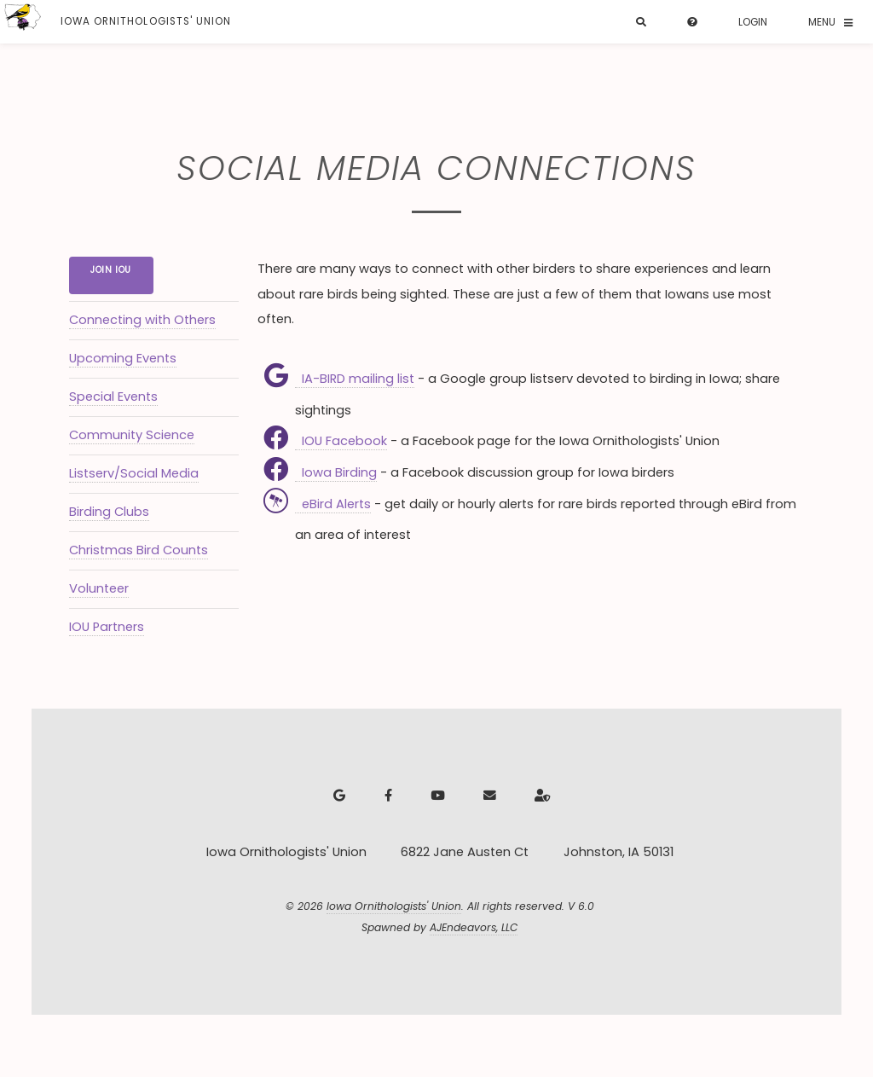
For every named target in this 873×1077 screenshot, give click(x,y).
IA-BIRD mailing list (354, 378)
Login (752, 22)
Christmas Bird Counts (138, 550)
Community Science (131, 434)
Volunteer (99, 588)
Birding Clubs (109, 511)
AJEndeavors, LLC (473, 927)
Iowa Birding (336, 472)
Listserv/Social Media (134, 473)
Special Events (113, 396)
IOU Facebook (341, 440)
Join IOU (110, 269)
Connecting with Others (142, 319)
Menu (821, 22)
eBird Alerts (333, 503)
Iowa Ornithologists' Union (394, 906)
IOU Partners (106, 626)
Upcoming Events (122, 358)
